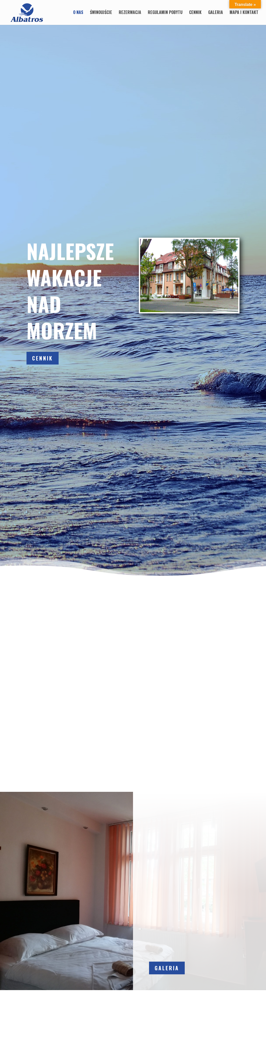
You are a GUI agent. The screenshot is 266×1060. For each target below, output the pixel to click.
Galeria (215, 13)
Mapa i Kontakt (244, 13)
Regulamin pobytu (165, 13)
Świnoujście (101, 13)
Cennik (195, 13)
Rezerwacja (130, 13)
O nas (78, 13)
